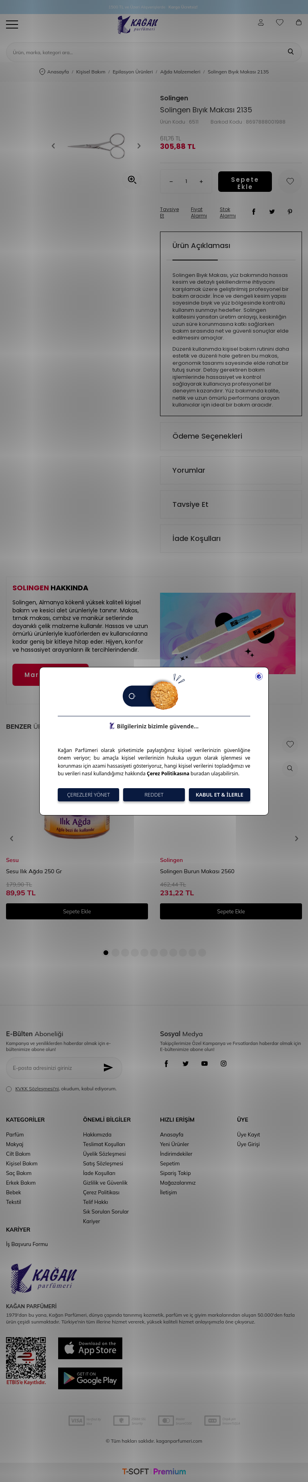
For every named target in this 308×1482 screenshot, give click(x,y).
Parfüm (15, 1134)
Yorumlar (188, 470)
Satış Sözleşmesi (103, 1163)
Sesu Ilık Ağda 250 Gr (34, 871)
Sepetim (170, 1163)
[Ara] (291, 52)
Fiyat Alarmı (199, 212)
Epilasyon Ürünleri (133, 72)
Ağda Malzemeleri (180, 72)
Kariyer (91, 1221)
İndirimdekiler (176, 1154)
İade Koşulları (196, 538)
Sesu (12, 860)
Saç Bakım (19, 1173)
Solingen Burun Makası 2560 (197, 871)
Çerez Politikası (101, 1192)
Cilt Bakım (18, 1154)
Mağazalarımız (178, 1182)
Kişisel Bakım (90, 72)
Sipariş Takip (175, 1173)
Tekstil (13, 1202)
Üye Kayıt (248, 1134)
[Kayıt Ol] (110, 1068)
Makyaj (14, 1144)
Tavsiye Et (169, 212)
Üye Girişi (248, 1144)
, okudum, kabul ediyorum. (61, 1089)
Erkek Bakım (21, 1182)
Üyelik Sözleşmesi (104, 1154)
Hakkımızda (97, 1134)
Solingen (174, 98)
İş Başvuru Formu (27, 1244)
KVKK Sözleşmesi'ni (37, 1089)
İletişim (168, 1192)
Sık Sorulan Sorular (106, 1211)
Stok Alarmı (228, 212)
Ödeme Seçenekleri (207, 436)
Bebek (13, 1192)
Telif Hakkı (95, 1202)
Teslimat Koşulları (104, 1144)
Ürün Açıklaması (201, 245)
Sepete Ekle (245, 181)
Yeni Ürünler (174, 1144)
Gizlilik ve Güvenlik (105, 1182)
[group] (96, 145)
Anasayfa (54, 72)
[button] (56, 145)
